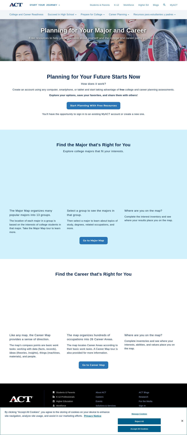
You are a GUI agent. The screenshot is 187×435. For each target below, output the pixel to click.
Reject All (139, 421)
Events (99, 401)
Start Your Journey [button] (45, 5)
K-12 (116, 5)
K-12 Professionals (65, 397)
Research (143, 397)
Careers (100, 397)
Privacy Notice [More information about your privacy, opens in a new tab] (92, 416)
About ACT (101, 392)
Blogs (156, 5)
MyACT (174, 5)
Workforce (128, 5)
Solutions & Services (106, 406)
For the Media (145, 401)
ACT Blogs (144, 392)
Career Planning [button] (119, 14)
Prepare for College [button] (93, 14)
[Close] (182, 421)
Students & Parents (100, 5)
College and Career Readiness (26, 14)
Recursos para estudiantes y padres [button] (154, 14)
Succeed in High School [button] (62, 14)
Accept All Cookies (139, 429)
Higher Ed (143, 5)
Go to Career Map (93, 365)
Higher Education (64, 401)
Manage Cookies (139, 414)
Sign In (142, 406)
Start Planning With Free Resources (93, 105)
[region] (93, 421)
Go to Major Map (93, 240)
